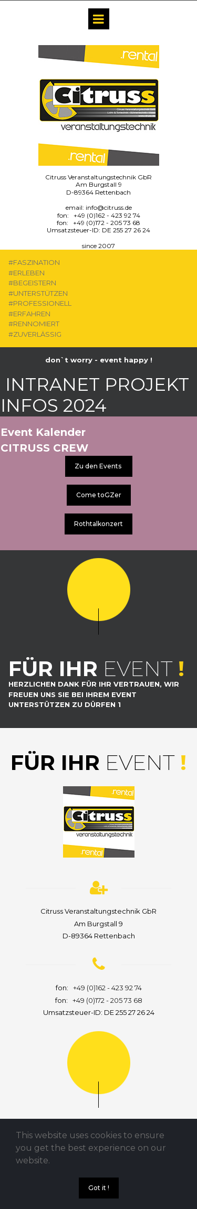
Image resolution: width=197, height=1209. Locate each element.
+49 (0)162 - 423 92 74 (107, 215)
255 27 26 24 (131, 230)
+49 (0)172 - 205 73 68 (106, 223)
